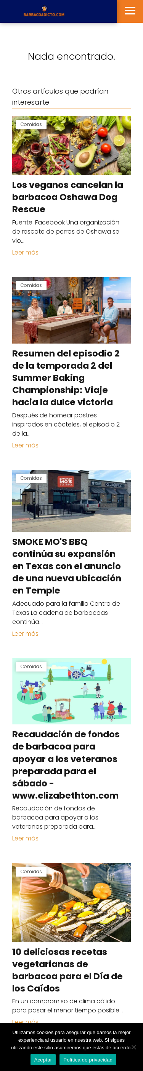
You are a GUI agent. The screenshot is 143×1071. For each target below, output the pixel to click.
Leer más (25, 252)
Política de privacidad (87, 1060)
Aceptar (43, 1060)
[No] (133, 1047)
